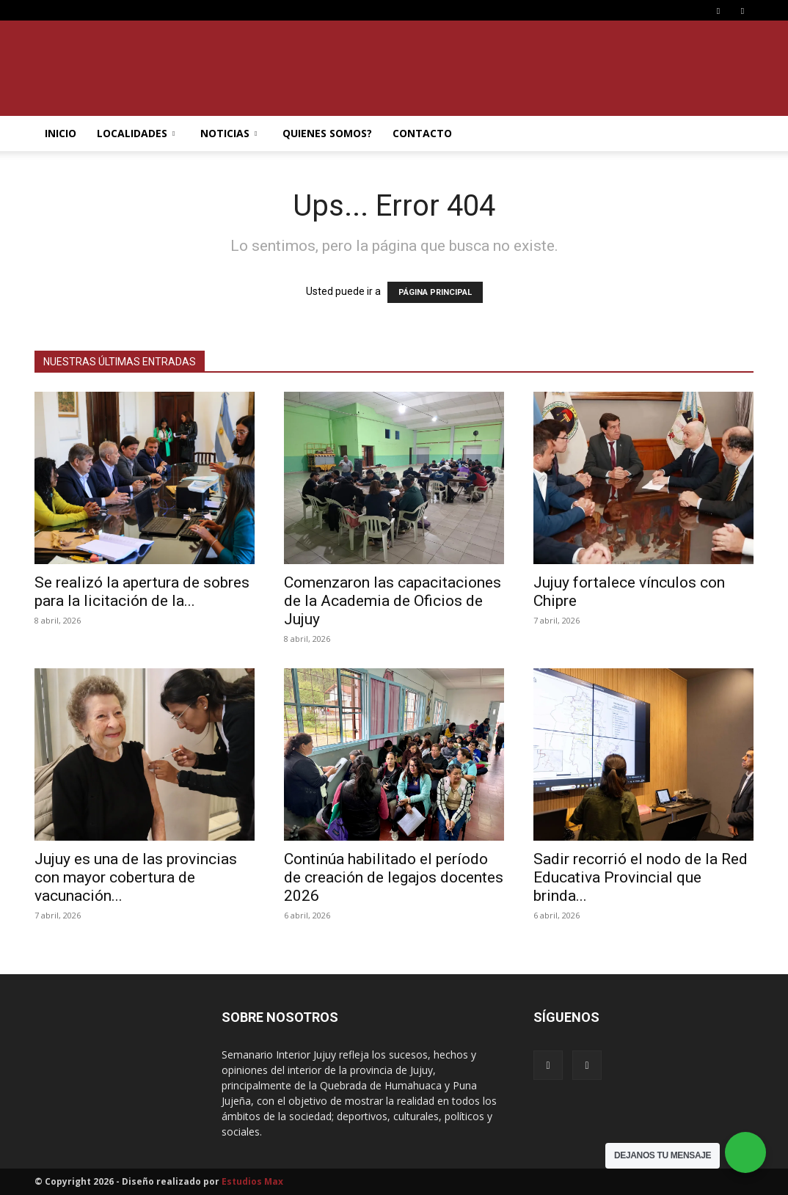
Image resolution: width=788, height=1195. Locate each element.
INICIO (60, 133)
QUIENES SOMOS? (327, 133)
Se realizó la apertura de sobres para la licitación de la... (141, 592)
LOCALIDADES (136, 133)
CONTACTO (422, 133)
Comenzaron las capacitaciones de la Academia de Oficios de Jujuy (392, 601)
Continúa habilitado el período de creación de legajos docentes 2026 (393, 877)
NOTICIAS (228, 133)
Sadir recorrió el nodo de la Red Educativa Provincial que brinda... (640, 877)
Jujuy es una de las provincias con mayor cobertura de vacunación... (135, 877)
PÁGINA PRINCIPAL (435, 292)
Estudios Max (252, 1181)
